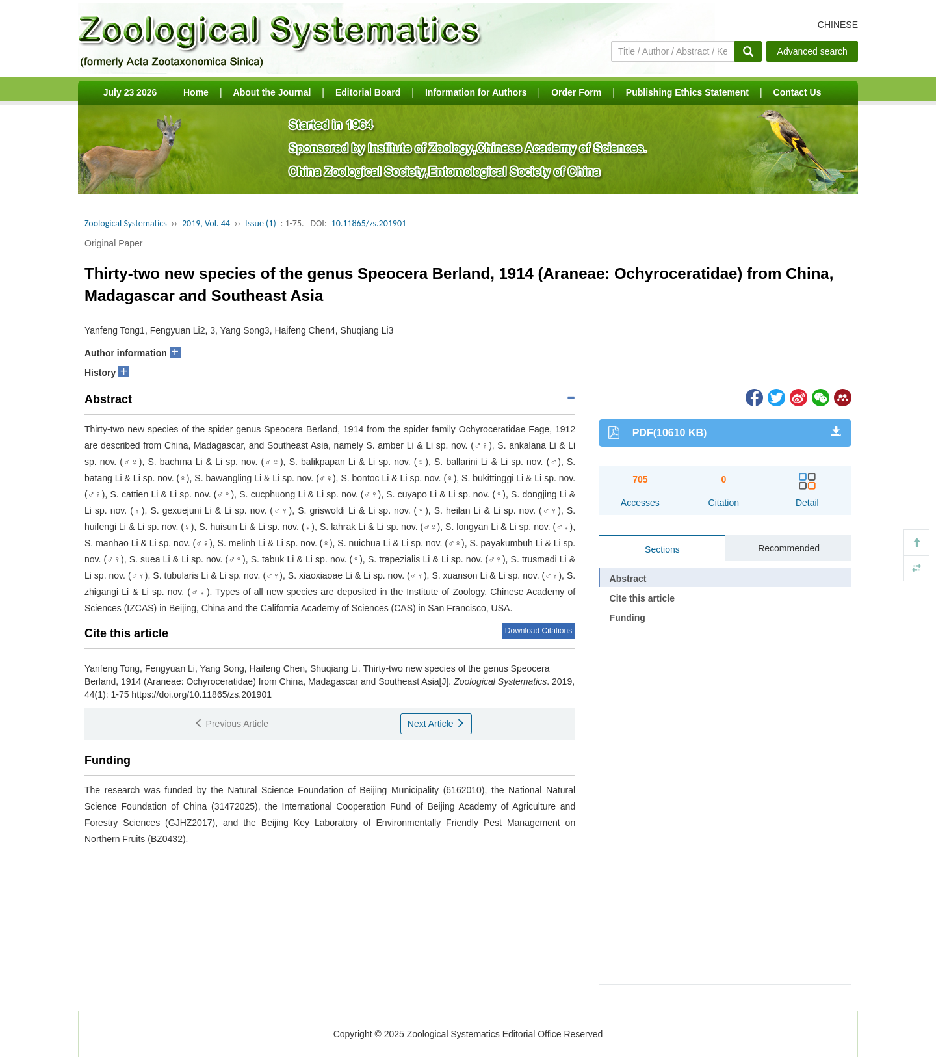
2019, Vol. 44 (206, 223)
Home (196, 92)
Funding (627, 618)
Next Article (436, 724)
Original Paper (113, 243)
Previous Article (231, 724)
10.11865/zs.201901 (369, 223)
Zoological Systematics (125, 223)
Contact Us (798, 92)
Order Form (576, 92)
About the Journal (272, 92)
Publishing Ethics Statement (687, 92)
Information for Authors (476, 92)
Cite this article (642, 598)
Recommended (789, 548)
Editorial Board (367, 92)
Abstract (628, 579)
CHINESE (838, 25)
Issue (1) (260, 223)
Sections (662, 549)
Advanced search (812, 51)
